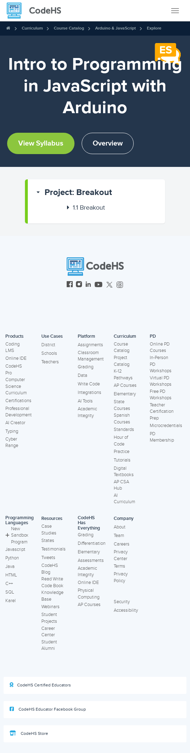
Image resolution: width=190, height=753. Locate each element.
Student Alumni (49, 645)
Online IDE (15, 358)
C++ (9, 583)
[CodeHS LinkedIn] (88, 285)
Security (122, 602)
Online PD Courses (160, 347)
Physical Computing (88, 594)
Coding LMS (12, 347)
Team (119, 535)
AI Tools (85, 401)
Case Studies (48, 529)
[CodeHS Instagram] (79, 285)
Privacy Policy (121, 577)
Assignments (90, 345)
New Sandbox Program (16, 535)
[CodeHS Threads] (119, 285)
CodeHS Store (29, 733)
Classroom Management (91, 356)
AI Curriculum (124, 499)
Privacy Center (121, 555)
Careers (121, 544)
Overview (108, 143)
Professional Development (18, 412)
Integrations (89, 392)
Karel (10, 601)
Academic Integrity (87, 412)
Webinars (50, 607)
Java (10, 566)
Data (82, 375)
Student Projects (49, 618)
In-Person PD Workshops (160, 364)
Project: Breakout (78, 192)
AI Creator (15, 423)
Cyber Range (11, 442)
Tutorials (122, 460)
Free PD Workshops (160, 395)
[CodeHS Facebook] (70, 285)
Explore (154, 28)
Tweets (48, 557)
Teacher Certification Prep (162, 411)
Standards (124, 429)
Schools (49, 353)
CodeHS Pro (13, 369)
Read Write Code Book (52, 582)
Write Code (89, 384)
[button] (96, 192)
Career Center (48, 632)
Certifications (18, 401)
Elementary (125, 394)
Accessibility (126, 610)
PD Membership (162, 437)
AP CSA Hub (121, 485)
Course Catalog (69, 28)
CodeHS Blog (49, 569)
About (119, 527)
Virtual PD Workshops (160, 381)
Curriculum (32, 28)
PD (153, 336)
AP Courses (125, 385)
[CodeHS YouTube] (98, 285)
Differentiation (92, 543)
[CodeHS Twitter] (109, 285)
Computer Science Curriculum (16, 386)
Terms (119, 566)
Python (12, 558)
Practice (121, 451)
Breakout (89, 207)
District (48, 345)
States (47, 540)
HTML (11, 575)
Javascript (15, 549)
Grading (85, 367)
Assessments (91, 560)
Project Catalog (121, 361)
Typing (11, 431)
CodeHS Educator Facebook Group (48, 709)
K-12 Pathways (123, 374)
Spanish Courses (122, 418)
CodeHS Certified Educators (40, 685)
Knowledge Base (52, 596)
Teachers (50, 362)
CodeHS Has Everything (89, 523)
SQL (9, 592)
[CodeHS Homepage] (36, 10)
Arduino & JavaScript (115, 28)
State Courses (122, 405)
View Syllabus (40, 143)
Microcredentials (166, 425)
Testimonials (53, 549)
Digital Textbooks (124, 471)
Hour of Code (121, 441)
